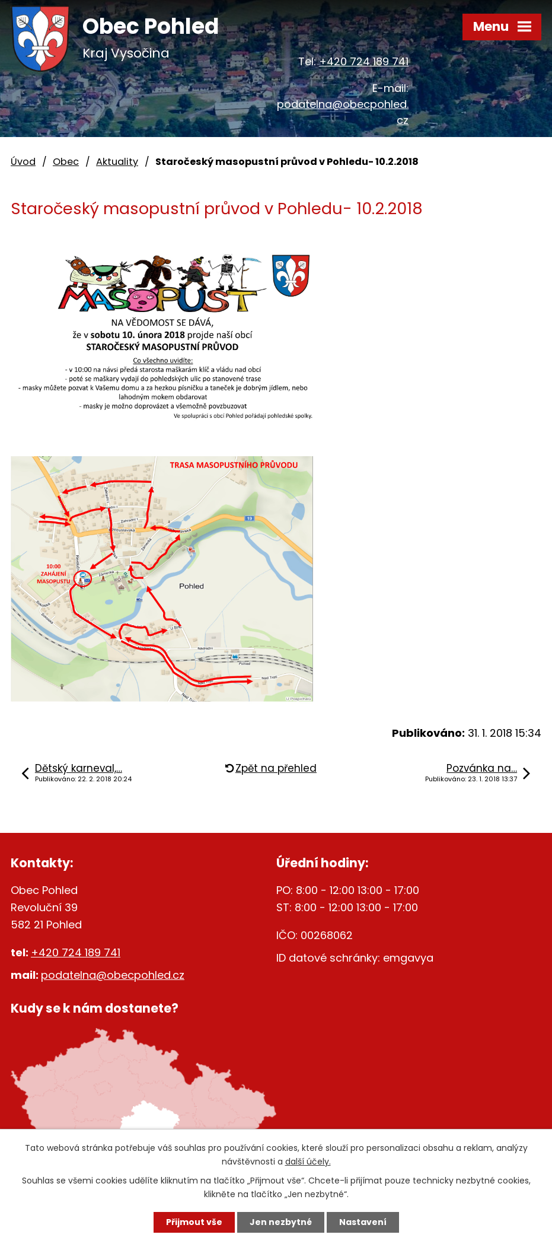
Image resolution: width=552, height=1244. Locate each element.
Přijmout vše (194, 1222)
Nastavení (363, 1222)
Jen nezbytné (281, 1222)
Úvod (23, 161)
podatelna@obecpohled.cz (112, 975)
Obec (66, 161)
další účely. (308, 1161)
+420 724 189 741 (364, 61)
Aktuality (117, 161)
